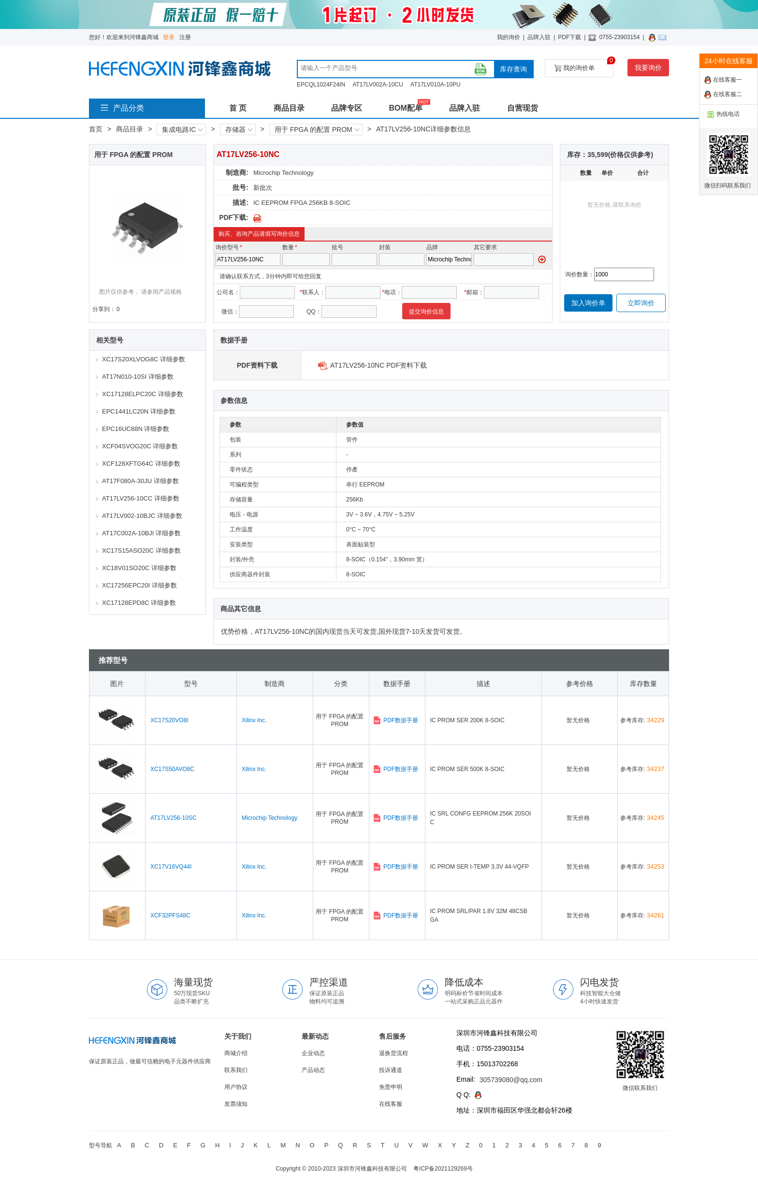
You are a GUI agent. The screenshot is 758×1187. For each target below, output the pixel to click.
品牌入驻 (539, 37)
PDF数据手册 (395, 720)
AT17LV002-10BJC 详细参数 (142, 515)
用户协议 (236, 1087)
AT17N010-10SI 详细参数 (138, 376)
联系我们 (236, 1070)
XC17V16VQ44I (170, 866)
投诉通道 (390, 1070)
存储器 (238, 129)
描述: (240, 202)
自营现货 (522, 108)
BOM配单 (405, 108)
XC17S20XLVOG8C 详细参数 (143, 359)
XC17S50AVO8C (172, 769)
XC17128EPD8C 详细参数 (139, 602)
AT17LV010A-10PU (435, 84)
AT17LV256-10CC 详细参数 (140, 498)
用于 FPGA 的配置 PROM (317, 129)
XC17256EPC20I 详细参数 (139, 585)
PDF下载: (233, 217)
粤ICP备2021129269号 (443, 1168)
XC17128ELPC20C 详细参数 (142, 394)
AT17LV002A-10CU (377, 84)
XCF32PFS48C (170, 915)
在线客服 (390, 1104)
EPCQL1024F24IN (321, 84)
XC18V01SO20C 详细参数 (139, 568)
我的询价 (508, 37)
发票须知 (236, 1104)
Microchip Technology (283, 172)
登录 (169, 37)
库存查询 (513, 69)
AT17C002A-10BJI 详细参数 (141, 533)
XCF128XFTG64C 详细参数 (141, 463)
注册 (185, 37)
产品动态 (313, 1070)
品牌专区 (346, 108)
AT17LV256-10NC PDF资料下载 (378, 365)
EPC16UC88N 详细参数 (135, 428)
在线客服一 (723, 80)
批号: (240, 187)
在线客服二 (723, 95)
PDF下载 (569, 37)
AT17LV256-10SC (173, 818)
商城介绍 (236, 1053)
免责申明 (390, 1087)
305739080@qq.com (511, 1080)
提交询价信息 (426, 311)
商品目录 (289, 108)
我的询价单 (583, 65)
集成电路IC (182, 129)
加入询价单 (588, 303)
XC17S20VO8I (169, 720)
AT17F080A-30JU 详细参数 (140, 481)
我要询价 (648, 68)
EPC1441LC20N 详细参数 (138, 411)
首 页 (238, 108)
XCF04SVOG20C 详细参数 (140, 446)
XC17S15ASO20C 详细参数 (141, 550)
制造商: (237, 172)
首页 (95, 129)
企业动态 (313, 1053)
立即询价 (641, 303)
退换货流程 (393, 1053)
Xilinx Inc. (254, 720)
